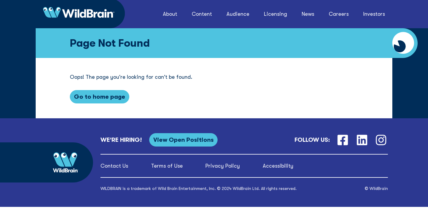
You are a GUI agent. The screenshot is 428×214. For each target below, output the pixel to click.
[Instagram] (381, 140)
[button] (169, 14)
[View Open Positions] (183, 140)
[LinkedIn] (362, 140)
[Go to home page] (99, 96)
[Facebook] (342, 140)
